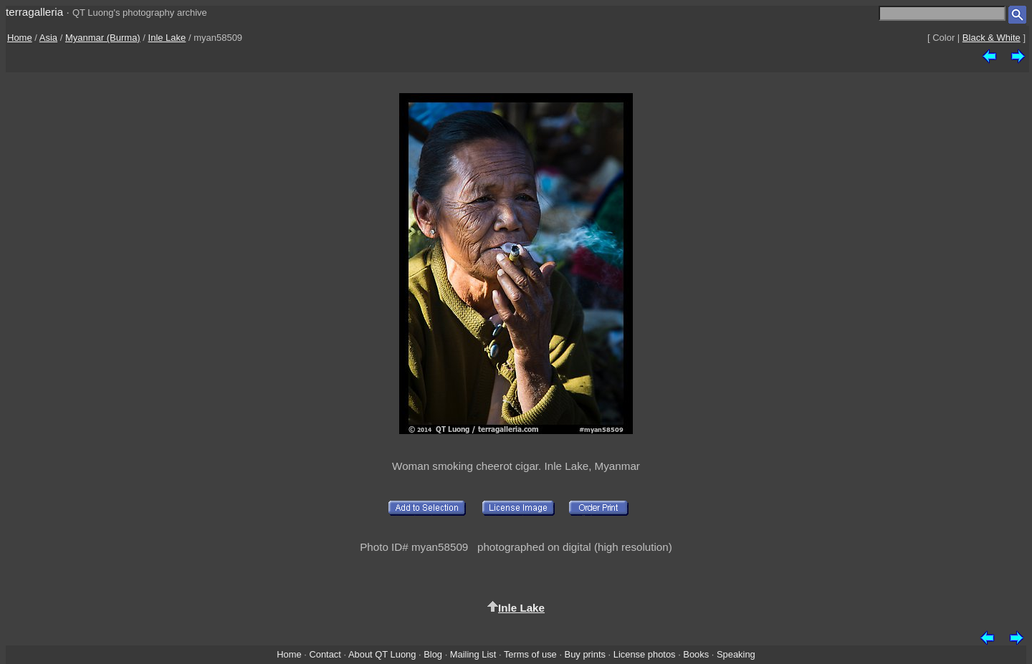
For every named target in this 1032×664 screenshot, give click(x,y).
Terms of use (530, 654)
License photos (644, 654)
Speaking (736, 654)
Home (19, 37)
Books (696, 654)
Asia (48, 37)
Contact (324, 654)
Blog (433, 654)
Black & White (991, 37)
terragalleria (34, 12)
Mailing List (473, 654)
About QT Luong (382, 654)
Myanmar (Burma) (102, 37)
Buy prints (585, 654)
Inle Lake (167, 37)
